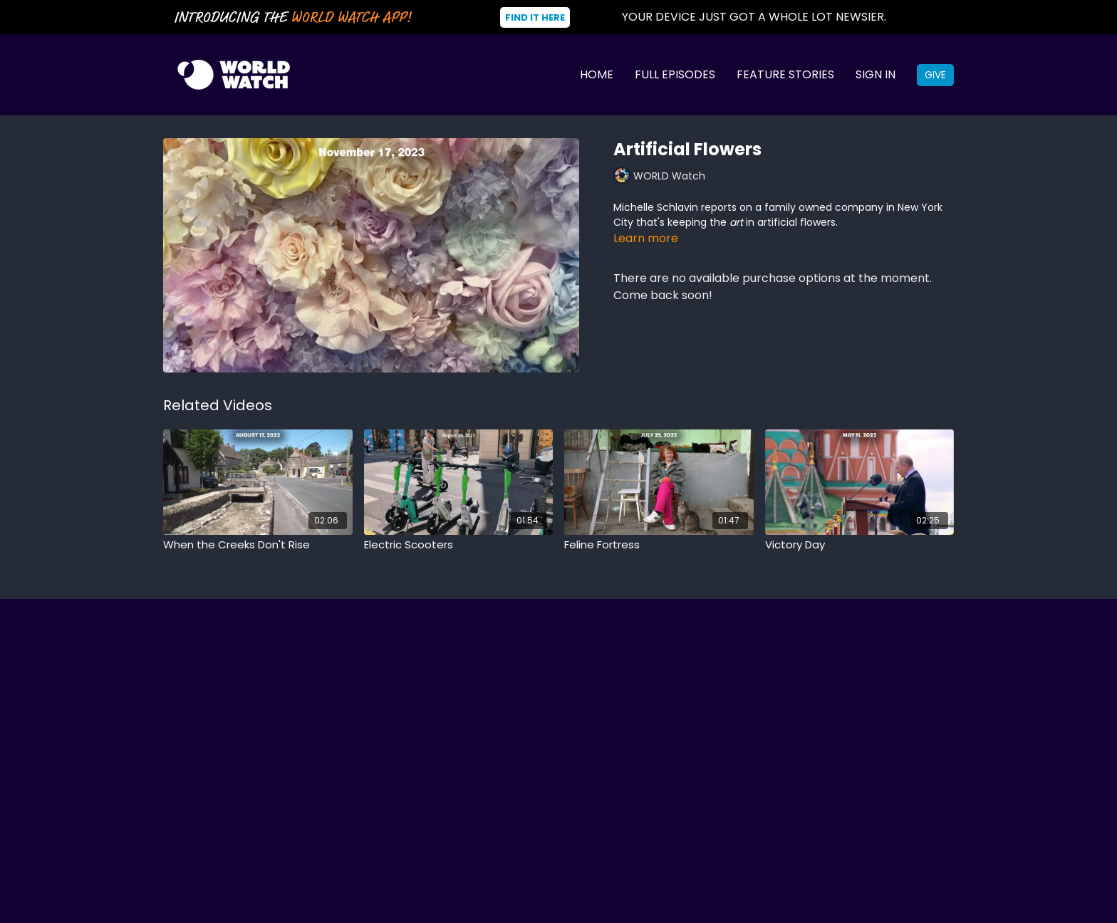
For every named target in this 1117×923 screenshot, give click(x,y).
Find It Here (535, 17)
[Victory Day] (860, 545)
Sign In (875, 74)
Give (935, 75)
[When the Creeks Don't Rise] (258, 545)
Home (596, 74)
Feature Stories (785, 74)
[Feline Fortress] (659, 545)
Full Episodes (675, 74)
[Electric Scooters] (459, 545)
